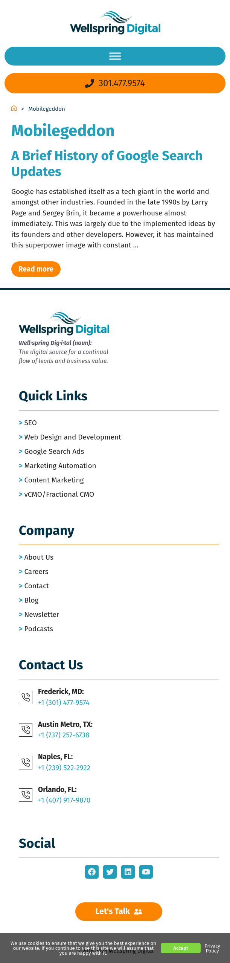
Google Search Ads (54, 451)
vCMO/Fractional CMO (59, 494)
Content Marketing (54, 480)
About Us (38, 557)
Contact (36, 585)
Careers (36, 571)
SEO (30, 422)
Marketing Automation (60, 465)
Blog (31, 600)
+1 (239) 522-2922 (64, 767)
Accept (180, 948)
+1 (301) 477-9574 (64, 702)
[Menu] (115, 56)
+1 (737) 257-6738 (64, 735)
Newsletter (41, 614)
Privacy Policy (212, 948)
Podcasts (38, 628)
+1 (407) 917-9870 (64, 800)
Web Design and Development (72, 437)
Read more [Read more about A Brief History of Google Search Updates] (35, 269)
